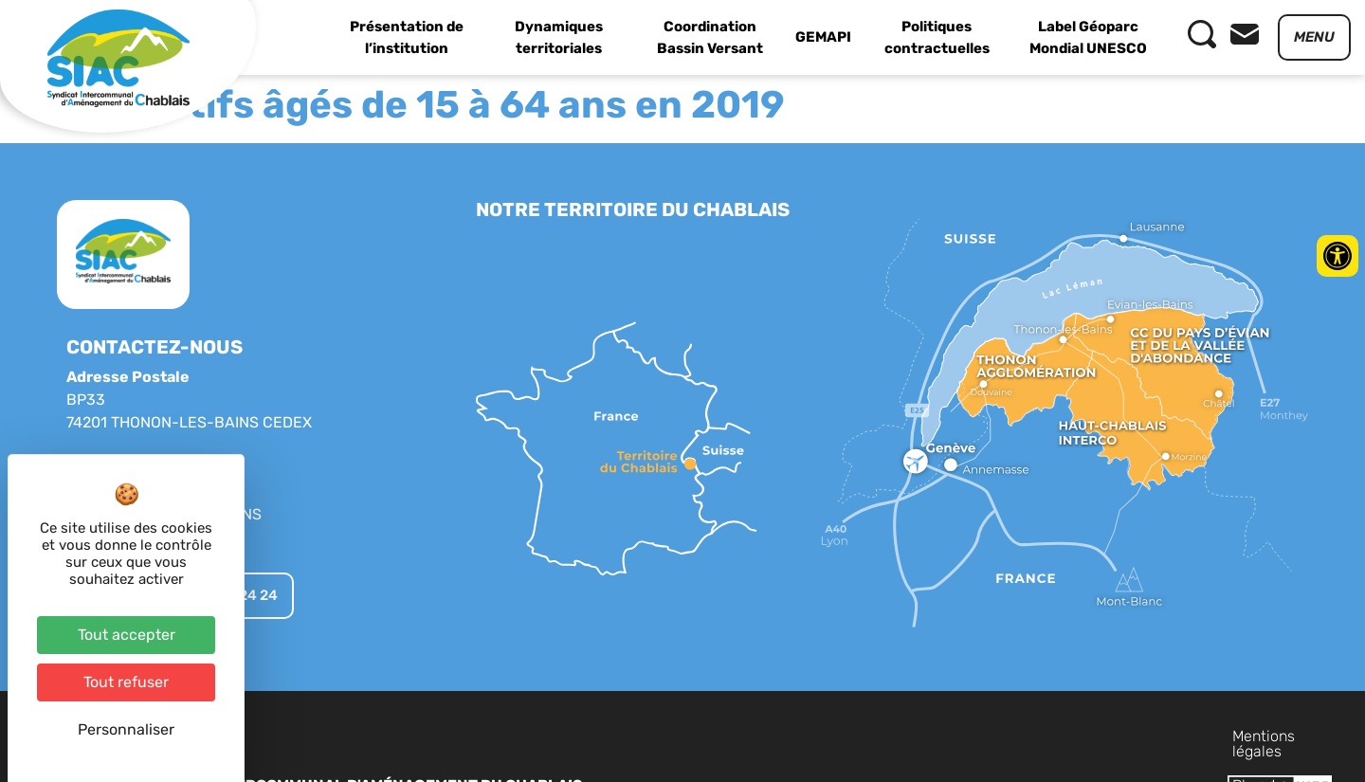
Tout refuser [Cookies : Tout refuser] (126, 682)
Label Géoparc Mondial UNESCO (1088, 37)
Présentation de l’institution (407, 37)
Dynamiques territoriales (559, 37)
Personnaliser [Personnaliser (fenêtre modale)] (126, 729)
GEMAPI (823, 36)
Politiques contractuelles (937, 37)
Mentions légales (982, 736)
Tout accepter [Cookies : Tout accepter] (126, 635)
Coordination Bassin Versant (710, 37)
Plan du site (1099, 736)
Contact (1185, 736)
